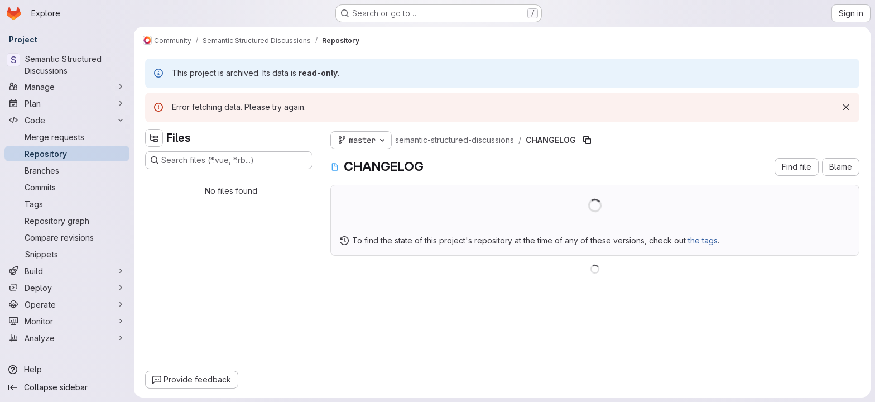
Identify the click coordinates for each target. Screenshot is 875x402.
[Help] (66, 369)
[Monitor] (66, 321)
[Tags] (66, 204)
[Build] (66, 271)
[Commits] (66, 187)
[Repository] (66, 153)
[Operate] (66, 304)
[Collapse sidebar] (66, 387)
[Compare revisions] (66, 237)
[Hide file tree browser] (154, 138)
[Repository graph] (66, 220)
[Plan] (66, 103)
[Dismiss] (846, 107)
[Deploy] (66, 287)
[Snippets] (66, 254)
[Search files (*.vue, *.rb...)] (228, 160)
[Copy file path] (587, 140)
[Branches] (66, 170)
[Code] (66, 120)
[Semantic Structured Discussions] (66, 65)
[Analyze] (66, 338)
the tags (703, 240)
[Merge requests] (66, 137)
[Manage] (66, 86)
